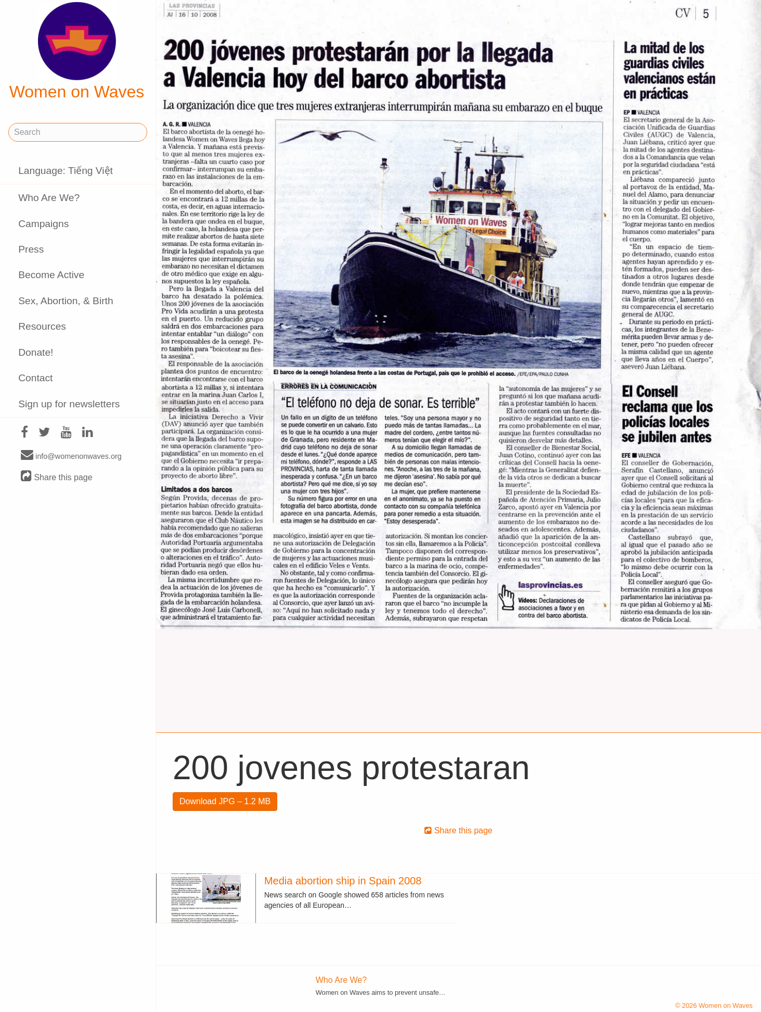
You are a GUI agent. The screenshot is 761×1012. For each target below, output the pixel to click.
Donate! (35, 352)
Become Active (51, 274)
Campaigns (43, 223)
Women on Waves (77, 51)
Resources (42, 326)
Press (31, 249)
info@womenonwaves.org (71, 456)
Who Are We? (49, 197)
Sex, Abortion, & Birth (65, 300)
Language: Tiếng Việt (65, 170)
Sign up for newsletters (69, 403)
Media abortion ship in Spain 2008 (342, 880)
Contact (35, 377)
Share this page (57, 476)
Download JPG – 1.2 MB (224, 801)
